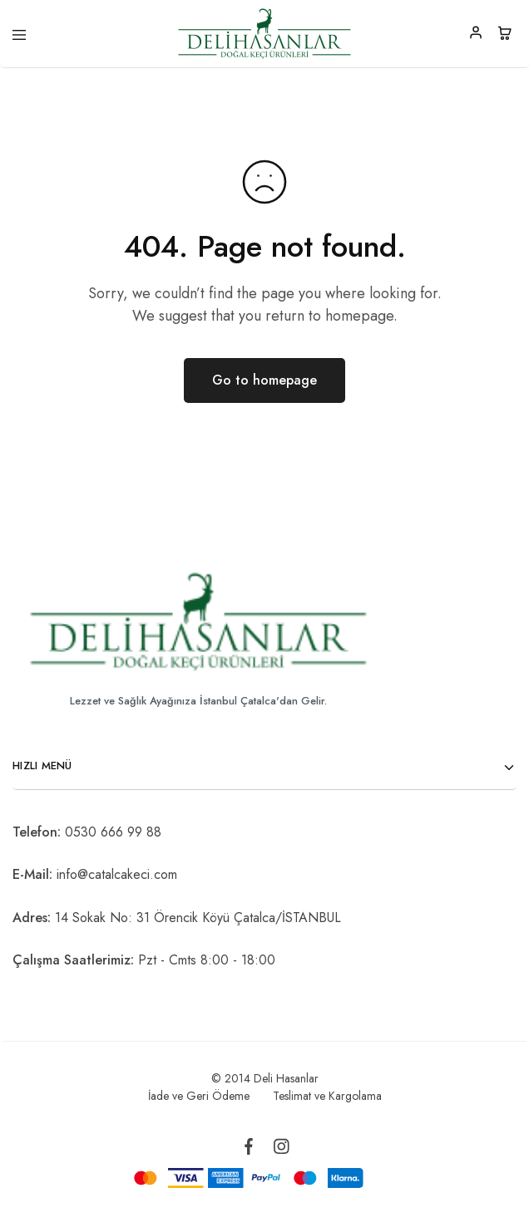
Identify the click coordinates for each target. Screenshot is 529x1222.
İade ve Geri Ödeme (199, 1095)
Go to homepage (264, 380)
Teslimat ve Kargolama (327, 1095)
